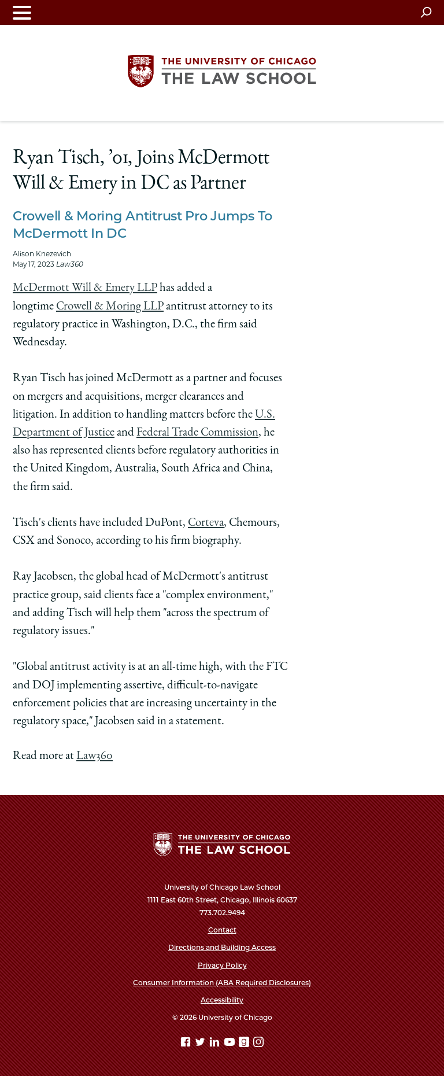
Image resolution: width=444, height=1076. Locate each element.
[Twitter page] (201, 1043)
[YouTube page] (230, 1043)
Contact (222, 930)
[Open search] (425, 12)
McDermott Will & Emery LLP (85, 288)
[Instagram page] (258, 1043)
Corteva (206, 523)
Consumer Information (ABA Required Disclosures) (222, 982)
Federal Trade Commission (197, 433)
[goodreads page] (245, 1043)
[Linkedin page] (215, 1043)
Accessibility (222, 1000)
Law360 (94, 756)
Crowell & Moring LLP (110, 307)
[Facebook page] (186, 1043)
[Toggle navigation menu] (22, 12)
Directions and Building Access (222, 947)
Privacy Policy (222, 965)
